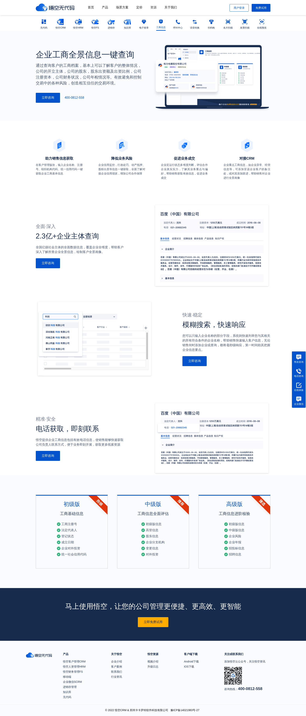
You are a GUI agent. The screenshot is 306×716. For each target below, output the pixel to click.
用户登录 (239, 7)
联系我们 (116, 671)
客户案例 (116, 666)
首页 (91, 7)
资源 (153, 7)
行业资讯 (116, 676)
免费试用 (261, 7)
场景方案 (122, 7)
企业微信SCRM (72, 681)
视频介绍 (152, 661)
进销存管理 (70, 686)
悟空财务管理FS (73, 671)
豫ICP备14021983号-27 (184, 710)
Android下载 (191, 661)
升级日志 (152, 666)
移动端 (67, 676)
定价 (139, 7)
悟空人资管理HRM (74, 666)
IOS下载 (189, 666)
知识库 (67, 692)
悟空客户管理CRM (74, 661)
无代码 (67, 697)
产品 (105, 7)
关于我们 (170, 7)
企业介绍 (116, 661)
